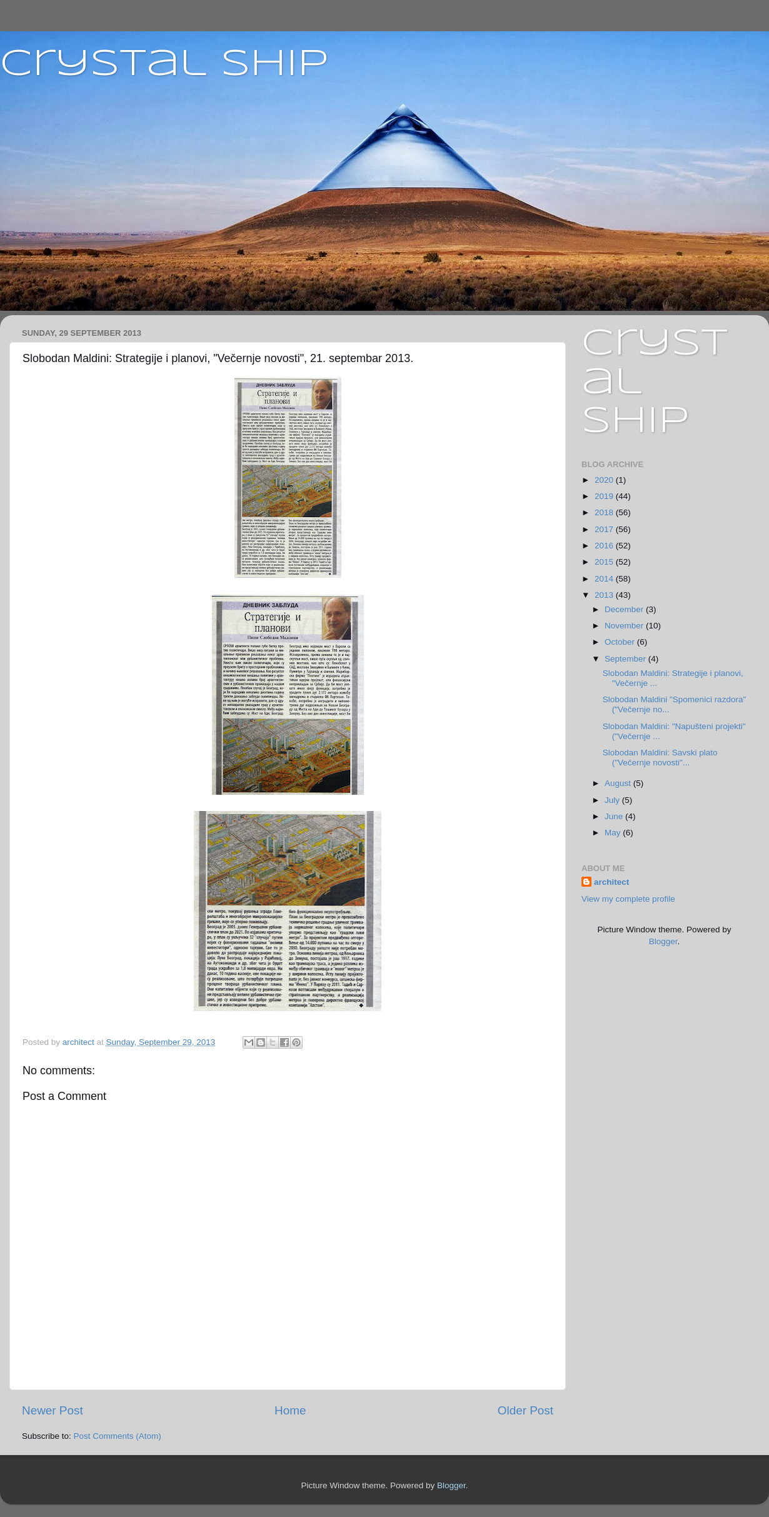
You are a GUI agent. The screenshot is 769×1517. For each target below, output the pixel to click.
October (621, 642)
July (613, 800)
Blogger (663, 941)
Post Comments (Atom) (117, 1436)
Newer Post (52, 1410)
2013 (605, 595)
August (619, 783)
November (625, 625)
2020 (605, 480)
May (614, 832)
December (625, 609)
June (615, 816)
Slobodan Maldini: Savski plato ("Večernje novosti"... (660, 757)
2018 (605, 512)
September (626, 658)
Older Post (525, 1410)
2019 (605, 496)
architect (611, 882)
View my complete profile (628, 899)
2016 (605, 545)
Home (290, 1410)
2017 (605, 529)
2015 (605, 562)
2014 (605, 578)
